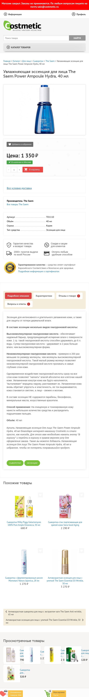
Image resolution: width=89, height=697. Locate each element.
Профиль (81, 14)
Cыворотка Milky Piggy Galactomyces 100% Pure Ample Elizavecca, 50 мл (24, 523)
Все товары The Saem (17, 204)
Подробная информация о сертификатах (38, 271)
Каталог (16, 61)
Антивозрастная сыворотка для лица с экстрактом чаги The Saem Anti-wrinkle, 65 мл (45, 613)
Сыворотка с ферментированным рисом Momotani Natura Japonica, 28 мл (24, 579)
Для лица (26, 61)
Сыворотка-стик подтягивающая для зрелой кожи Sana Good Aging (65, 523)
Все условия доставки (19, 188)
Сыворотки (38, 61)
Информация (15, 14)
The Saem (50, 61)
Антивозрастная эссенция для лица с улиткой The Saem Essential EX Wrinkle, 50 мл (65, 580)
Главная (7, 61)
